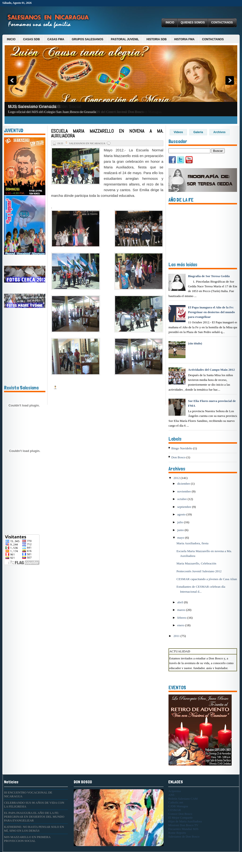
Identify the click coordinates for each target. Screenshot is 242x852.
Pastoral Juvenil (125, 39)
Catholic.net (175, 802)
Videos (178, 132)
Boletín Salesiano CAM (183, 798)
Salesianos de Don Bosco (183, 836)
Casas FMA (55, 39)
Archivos (219, 132)
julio (180, 522)
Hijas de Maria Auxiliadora (185, 821)
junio (181, 530)
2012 (177, 478)
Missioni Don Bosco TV (183, 825)
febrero (182, 617)
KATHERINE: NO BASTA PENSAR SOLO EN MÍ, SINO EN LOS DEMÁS (34, 828)
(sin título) (195, 343)
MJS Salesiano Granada (32, 106)
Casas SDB (31, 39)
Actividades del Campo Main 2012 (211, 369)
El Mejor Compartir (180, 817)
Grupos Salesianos (87, 39)
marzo (181, 610)
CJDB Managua (178, 806)
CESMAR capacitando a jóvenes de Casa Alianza (208, 579)
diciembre (184, 483)
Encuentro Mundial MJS (183, 829)
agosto (181, 514)
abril (180, 602)
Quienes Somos (193, 22)
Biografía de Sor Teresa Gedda (209, 276)
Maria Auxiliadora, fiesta (192, 543)
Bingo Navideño (181, 448)
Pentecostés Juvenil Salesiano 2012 (199, 571)
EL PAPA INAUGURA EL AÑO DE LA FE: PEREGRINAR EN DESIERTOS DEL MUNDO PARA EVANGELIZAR (34, 816)
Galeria (198, 132)
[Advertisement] (18, 604)
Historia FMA (184, 39)
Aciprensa (174, 791)
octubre (182, 499)
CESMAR (174, 810)
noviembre (184, 491)
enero (181, 625)
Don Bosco (178, 457)
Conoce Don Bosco (180, 814)
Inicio (170, 22)
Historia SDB (157, 39)
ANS (171, 795)
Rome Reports (177, 832)
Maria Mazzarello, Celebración (196, 563)
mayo (181, 537)
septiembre (184, 507)
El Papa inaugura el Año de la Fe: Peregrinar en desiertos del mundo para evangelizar (211, 312)
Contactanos (222, 22)
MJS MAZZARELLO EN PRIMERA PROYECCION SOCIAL (27, 839)
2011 (177, 636)
